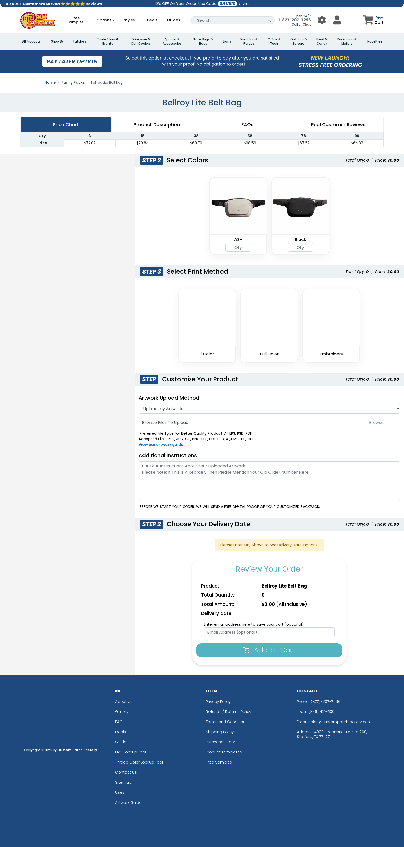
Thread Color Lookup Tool (139, 762)
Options (104, 20)
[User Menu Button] (322, 20)
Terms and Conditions (227, 721)
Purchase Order (220, 741)
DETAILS (243, 4)
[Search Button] (269, 20)
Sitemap (123, 782)
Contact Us (126, 772)
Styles (129, 20)
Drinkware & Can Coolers (141, 41)
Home (50, 82)
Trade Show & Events (108, 41)
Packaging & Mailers (347, 41)
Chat (306, 24)
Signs (227, 41)
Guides (173, 20)
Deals (152, 20)
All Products (31, 41)
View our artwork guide (161, 444)
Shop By (57, 41)
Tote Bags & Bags (203, 41)
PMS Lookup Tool (130, 752)
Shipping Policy (220, 731)
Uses (119, 792)
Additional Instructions (168, 455)
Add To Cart (269, 650)
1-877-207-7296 (294, 20)
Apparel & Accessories (172, 41)
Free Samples (76, 20)
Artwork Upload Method (169, 397)
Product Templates (224, 752)
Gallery (121, 711)
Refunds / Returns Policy (228, 711)
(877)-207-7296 (325, 701)
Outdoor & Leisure (298, 41)
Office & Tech (274, 41)
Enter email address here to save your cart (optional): (254, 624)
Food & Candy (321, 41)
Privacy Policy (218, 701)
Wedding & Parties (249, 41)
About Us (123, 701)
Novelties (374, 41)
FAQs (120, 721)
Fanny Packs (73, 82)
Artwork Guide (128, 802)
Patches (79, 41)
